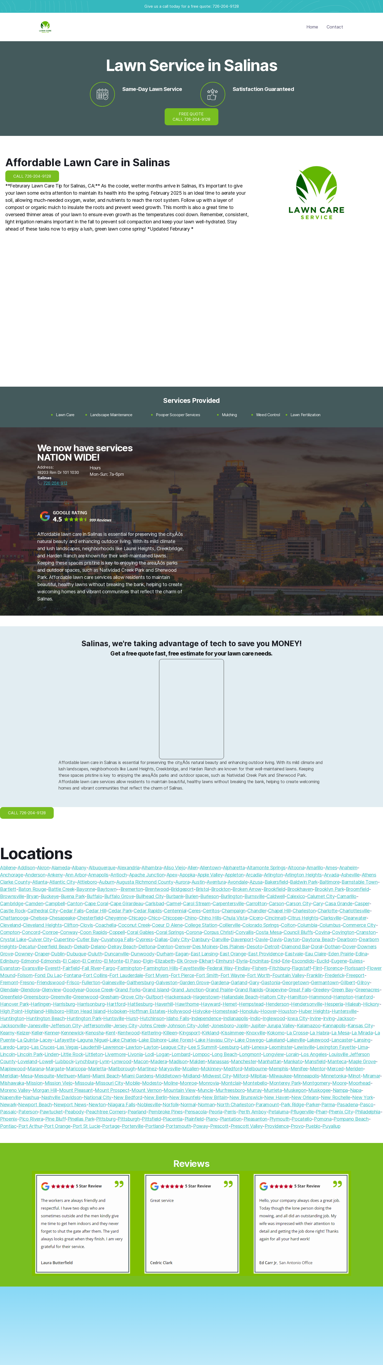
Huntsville (113, 1018)
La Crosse (297, 1033)
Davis (276, 939)
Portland (154, 1126)
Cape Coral (96, 903)
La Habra (319, 1033)
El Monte (113, 961)
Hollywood (179, 1011)
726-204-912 (55, 483)
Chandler (256, 910)
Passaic (8, 1111)
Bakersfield (276, 882)
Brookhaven (300, 889)
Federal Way (220, 968)
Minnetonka (333, 1076)
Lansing (362, 1040)
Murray (254, 1090)
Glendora (30, 989)
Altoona (296, 867)
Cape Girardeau (126, 903)
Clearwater (354, 918)
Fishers (259, 968)
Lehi (245, 1047)
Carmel (173, 903)
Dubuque (76, 954)
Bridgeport (182, 889)
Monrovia (209, 1083)
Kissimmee (232, 1033)
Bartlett (8, 889)
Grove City (132, 997)
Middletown (168, 1076)
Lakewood (318, 1040)
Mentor (317, 1068)
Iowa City (297, 1018)
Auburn (106, 882)
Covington (343, 932)
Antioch (118, 875)
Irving (329, 1018)
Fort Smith (207, 975)
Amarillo (314, 867)
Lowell (46, 1061)
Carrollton (256, 903)
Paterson (28, 1111)
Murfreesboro (230, 1090)
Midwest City (216, 1076)
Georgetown (295, 982)
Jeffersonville (97, 1025)
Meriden (354, 1068)
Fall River (91, 968)
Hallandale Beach (240, 997)
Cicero (256, 918)
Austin (198, 882)
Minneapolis (306, 1076)
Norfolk (170, 1104)
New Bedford (128, 1097)
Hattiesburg (140, 1004)
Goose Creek (99, 989)
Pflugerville (302, 1111)
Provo (297, 1126)
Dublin (58, 954)
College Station (201, 925)
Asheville (350, 875)
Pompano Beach (351, 1119)
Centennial (175, 910)
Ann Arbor (75, 875)
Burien (191, 896)
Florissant (354, 968)
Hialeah (353, 1004)
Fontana (72, 975)
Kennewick (72, 1033)
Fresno (27, 982)
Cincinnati (275, 918)
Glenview (51, 989)
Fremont (9, 982)
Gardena (220, 982)
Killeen (170, 1033)
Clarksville (330, 918)
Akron (43, 867)
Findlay (242, 968)
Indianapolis (235, 1018)
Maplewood (13, 1068)
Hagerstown (206, 997)
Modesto (151, 1083)
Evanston (10, 968)
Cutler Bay (88, 939)
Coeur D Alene (167, 925)
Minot (354, 1076)
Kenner (51, 1033)
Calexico (296, 896)
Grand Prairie (219, 989)
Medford (232, 1068)
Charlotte (328, 910)
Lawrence (113, 1047)
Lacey (46, 1040)
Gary (254, 982)
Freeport (355, 975)
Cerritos (211, 910)
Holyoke (201, 1011)
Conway (69, 932)
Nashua (31, 1097)
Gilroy (363, 982)
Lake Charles (123, 1040)
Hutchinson (152, 1018)
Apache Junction (147, 875)
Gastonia (270, 982)
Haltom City (273, 997)
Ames (331, 867)
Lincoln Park (30, 1054)
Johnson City (181, 1025)
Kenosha (94, 1033)
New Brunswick (245, 1097)
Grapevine (276, 989)
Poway (200, 1126)
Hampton (343, 997)
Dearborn (347, 939)
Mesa (26, 1076)
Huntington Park (84, 1018)
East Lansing (204, 954)
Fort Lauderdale (126, 975)
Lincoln (7, 1054)
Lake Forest (180, 1040)
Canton (75, 903)
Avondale (237, 882)
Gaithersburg (140, 982)
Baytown (106, 889)
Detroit (271, 946)
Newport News (70, 1104)
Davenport (242, 939)
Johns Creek (152, 1025)
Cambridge (11, 903)
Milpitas (258, 1076)
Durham (164, 954)
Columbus (330, 925)
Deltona (146, 946)
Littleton (94, 1054)
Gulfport (154, 997)
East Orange (233, 954)
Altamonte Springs (266, 867)
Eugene (339, 961)
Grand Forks (128, 989)
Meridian (9, 1076)
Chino (191, 918)
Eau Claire (315, 954)
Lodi (149, 1054)
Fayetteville (192, 968)
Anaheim (348, 867)
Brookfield (274, 889)
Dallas (161, 939)
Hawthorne (187, 1004)
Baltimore (329, 882)
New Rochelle (335, 1097)
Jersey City (125, 1025)
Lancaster (341, 1040)
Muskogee (319, 1090)
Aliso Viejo (174, 867)
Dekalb (81, 946)
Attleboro (87, 882)
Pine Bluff (55, 1119)
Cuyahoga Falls (117, 939)
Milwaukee (280, 1076)
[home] (45, 27)
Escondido (303, 961)
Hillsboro (54, 1011)
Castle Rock (12, 910)
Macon (141, 1061)
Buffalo (94, 896)
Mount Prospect (112, 1090)
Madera (158, 1061)
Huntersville (344, 1011)
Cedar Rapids (148, 910)
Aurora (182, 882)
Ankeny (55, 875)
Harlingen (41, 1004)
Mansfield (315, 1061)
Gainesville (113, 982)
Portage (110, 1126)
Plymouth (279, 1119)
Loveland (27, 1061)
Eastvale (294, 954)
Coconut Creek (134, 925)
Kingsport (189, 1033)
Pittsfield (151, 1119)
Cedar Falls (72, 910)
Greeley (321, 989)
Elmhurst (225, 961)
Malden (197, 1061)
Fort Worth (258, 975)
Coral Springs (170, 932)
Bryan (32, 896)
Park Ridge (292, 1104)
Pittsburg (106, 1119)
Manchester (243, 1061)
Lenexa (259, 1047)
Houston (287, 1011)
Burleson (209, 896)
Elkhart (206, 961)
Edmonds (51, 961)
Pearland (137, 1111)
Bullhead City (150, 896)
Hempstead (251, 1004)
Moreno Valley (15, 1090)
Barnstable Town (360, 882)
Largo (23, 1047)
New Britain (214, 1097)
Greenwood (85, 997)
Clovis (86, 925)
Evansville (32, 968)
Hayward (210, 1004)
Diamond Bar (295, 946)
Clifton (71, 925)
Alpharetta (234, 867)
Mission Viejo (59, 1083)
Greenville (61, 997)
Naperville (10, 1097)
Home (312, 27)
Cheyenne (115, 918)
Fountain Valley (288, 975)
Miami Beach (106, 1076)
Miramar (371, 1076)
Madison (178, 1061)
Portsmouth (178, 1126)
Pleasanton (255, 1119)
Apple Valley (210, 875)
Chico (154, 918)
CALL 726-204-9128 (32, 176)
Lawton (134, 1047)
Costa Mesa (268, 932)
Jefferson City (65, 1025)
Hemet (230, 1004)
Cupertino (64, 939)
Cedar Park (119, 910)
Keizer (22, 1033)
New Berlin (155, 1097)
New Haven (276, 1097)
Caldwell (276, 896)
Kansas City (360, 1025)
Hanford (364, 997)
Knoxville (255, 1033)
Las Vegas (67, 1047)
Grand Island (156, 989)
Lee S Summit (202, 1047)
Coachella (105, 925)
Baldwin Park (303, 882)
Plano (212, 1119)
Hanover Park (14, 1004)
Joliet (203, 1025)
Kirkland (210, 1033)
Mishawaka (12, 1083)
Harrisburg (64, 1004)
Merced (335, 1068)
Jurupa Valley (281, 1025)
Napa (355, 1090)
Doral (316, 946)
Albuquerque (102, 867)
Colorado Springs (260, 925)
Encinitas (259, 961)
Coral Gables (140, 932)
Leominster (280, 1047)
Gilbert (347, 982)
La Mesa (340, 1033)
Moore (339, 1083)
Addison (26, 867)
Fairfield (71, 968)
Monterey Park (284, 1083)
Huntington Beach (45, 1018)
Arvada (331, 875)
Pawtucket (51, 1111)
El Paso (133, 961)
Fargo (109, 968)
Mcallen (190, 1068)
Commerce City (359, 925)
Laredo (7, 1047)
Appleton (234, 875)
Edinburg (9, 961)
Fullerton (91, 982)
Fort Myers (157, 975)
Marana (35, 1068)
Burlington (231, 896)
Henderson (277, 1004)
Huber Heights (314, 1011)
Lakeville (296, 1040)
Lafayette (65, 1040)
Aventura (216, 882)
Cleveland (10, 925)
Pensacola (196, 1111)
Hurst (132, 1018)
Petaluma (278, 1111)
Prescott (219, 1126)
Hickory (371, 1004)
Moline (171, 1083)
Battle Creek (61, 889)
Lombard (181, 1054)
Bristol (202, 889)
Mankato (293, 1061)
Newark (8, 1104)
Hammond (320, 997)
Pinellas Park (81, 1119)
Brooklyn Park (329, 889)
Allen (193, 867)
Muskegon (295, 1090)
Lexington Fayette (336, 1047)
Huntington (12, 1018)
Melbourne (255, 1068)
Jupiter (258, 1025)
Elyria (242, 961)
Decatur (27, 946)
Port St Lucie (86, 1126)
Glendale (9, 989)
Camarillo (346, 896)
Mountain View (179, 1090)
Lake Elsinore (152, 1040)
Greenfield (11, 997)
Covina (322, 932)
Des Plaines (232, 946)
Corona (194, 932)
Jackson (345, 1018)
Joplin (242, 1025)
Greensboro (36, 997)
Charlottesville (354, 910)
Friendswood (51, 982)
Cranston (366, 932)
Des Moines (205, 946)
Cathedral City (42, 910)
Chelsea (38, 918)
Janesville (38, 1025)
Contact (335, 27)
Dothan (332, 946)
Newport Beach (35, 1104)
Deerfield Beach (55, 946)
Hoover (268, 1011)
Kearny (7, 1033)
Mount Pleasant (76, 1090)
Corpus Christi (219, 932)
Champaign (233, 910)
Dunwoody (143, 954)
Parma (328, 1104)
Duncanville (116, 954)
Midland (191, 1076)
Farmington (129, 968)
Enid (275, 961)
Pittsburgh (129, 1119)
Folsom (25, 975)
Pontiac (8, 1126)
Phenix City (341, 1111)
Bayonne (85, 889)
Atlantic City (62, 882)
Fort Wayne (232, 975)
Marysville (169, 1068)
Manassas (218, 1061)
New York (362, 1097)
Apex (171, 875)
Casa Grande (338, 903)
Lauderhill (91, 1047)
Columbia (307, 925)
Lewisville (304, 1047)
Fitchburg (279, 968)
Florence (333, 968)
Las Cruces (43, 1047)
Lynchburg (86, 1061)
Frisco (73, 982)
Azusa (256, 882)
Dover (348, 946)
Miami (83, 1076)
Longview (273, 1054)
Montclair (231, 1083)
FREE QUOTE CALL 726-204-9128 (191, 116)
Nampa (340, 1090)
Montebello (255, 1083)
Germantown (324, 982)
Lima (363, 1047)
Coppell (117, 932)
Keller (37, 1033)
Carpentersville (228, 903)
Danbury (201, 939)
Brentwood (157, 889)
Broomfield (357, 889)
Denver (182, 946)
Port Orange (57, 1126)
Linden (51, 1054)
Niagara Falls (121, 1104)
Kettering (151, 1033)
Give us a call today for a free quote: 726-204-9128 (191, 6)
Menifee (299, 1068)
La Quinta (27, 1040)
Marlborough (122, 1068)
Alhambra (151, 867)
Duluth (95, 954)
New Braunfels (184, 1097)
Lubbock (64, 1061)
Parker (312, 1104)
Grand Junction (187, 989)
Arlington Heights (303, 875)
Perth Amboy (252, 1111)
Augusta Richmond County (144, 882)
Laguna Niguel (92, 1040)
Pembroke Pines (165, 1111)
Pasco (366, 1104)
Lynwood (121, 1061)
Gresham (109, 997)
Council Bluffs (298, 932)
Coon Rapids (93, 932)
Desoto (255, 946)
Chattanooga (14, 918)
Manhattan (269, 1061)
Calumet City (321, 896)
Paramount (267, 1104)
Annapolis (98, 875)
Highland (33, 1011)
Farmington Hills (161, 968)
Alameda (60, 867)
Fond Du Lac (48, 975)
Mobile (132, 1083)
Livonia (135, 1054)
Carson (276, 903)
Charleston (304, 910)
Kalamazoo (309, 1025)
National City (97, 1097)
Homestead (225, 1011)
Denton (165, 946)
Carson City (298, 903)
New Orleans (305, 1097)
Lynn (104, 1061)
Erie (286, 961)
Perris (230, 1111)
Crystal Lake (13, 939)
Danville (220, 939)
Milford (240, 1076)
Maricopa (76, 1068)
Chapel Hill (279, 910)
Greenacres (367, 989)
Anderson (35, 875)
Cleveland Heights (42, 925)
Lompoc (201, 1054)
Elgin (148, 961)
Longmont (250, 1054)
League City (173, 1047)
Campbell (55, 903)
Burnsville (254, 896)
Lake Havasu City (213, 1040)
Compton (10, 932)
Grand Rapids (249, 989)
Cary (318, 903)
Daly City (180, 939)
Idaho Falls (177, 1018)
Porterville (132, 1126)
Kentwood (129, 1033)
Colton (288, 925)
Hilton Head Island (86, 1011)
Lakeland (275, 1040)
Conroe (50, 932)
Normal (188, 1104)
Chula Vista (235, 918)
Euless (356, 961)
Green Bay (342, 989)
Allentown (210, 867)
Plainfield (194, 1119)
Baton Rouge (32, 889)
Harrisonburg (91, 1004)
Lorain (292, 1054)
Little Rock (72, 1054)
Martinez (147, 1068)
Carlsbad (154, 903)
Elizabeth (165, 961)
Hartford (116, 1004)
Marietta (97, 1068)
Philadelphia (367, 1111)
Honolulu (249, 1011)
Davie (261, 939)
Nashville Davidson (61, 1097)
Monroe (188, 1083)
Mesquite (44, 1076)
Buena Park (73, 896)
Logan (162, 1054)
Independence (206, 1018)
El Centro (92, 961)
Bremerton (131, 889)
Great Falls (300, 989)
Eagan (182, 954)
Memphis (278, 1068)
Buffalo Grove (119, 896)
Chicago (137, 918)
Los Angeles (314, 1054)
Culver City (40, 939)
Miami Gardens (137, 1076)
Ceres (194, 910)
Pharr (321, 1111)
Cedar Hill (96, 910)
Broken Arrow (246, 889)
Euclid (323, 961)
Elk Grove (187, 961)
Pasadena (347, 1104)
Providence (277, 1126)
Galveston (166, 982)
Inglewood (274, 1018)
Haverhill (164, 1004)
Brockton (221, 889)
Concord (31, 932)
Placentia (172, 1119)
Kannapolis (334, 1025)
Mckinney (211, 1068)
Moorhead (359, 1083)
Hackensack (178, 997)
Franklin (314, 975)
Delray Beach (122, 946)
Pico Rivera (31, 1119)
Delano (98, 946)
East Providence (265, 954)
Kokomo (276, 1033)
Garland (239, 982)
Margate (55, 1068)
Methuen (65, 1076)
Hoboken (117, 1011)
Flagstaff (301, 968)
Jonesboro (222, 1025)
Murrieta (273, 1090)
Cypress (144, 939)
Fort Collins (95, 975)
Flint (317, 968)
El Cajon (71, 961)
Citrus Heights (303, 918)
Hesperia (333, 1004)
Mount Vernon (146, 1090)
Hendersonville (306, 1004)
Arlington (273, 875)
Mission (34, 1083)
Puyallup (331, 1126)
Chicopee (172, 918)
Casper (362, 903)
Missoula (84, 1083)
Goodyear (73, 989)
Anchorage (11, 875)
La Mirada (362, 1033)
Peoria (215, 1111)
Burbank (174, 896)
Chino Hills (210, 918)
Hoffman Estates (147, 1011)
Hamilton (297, 997)
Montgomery (316, 1083)
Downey (24, 954)
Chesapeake (62, 918)
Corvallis (244, 932)
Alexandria (128, 867)
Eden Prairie (340, 954)
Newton (97, 1104)
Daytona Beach (318, 939)
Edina (361, 954)
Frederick (334, 975)
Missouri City (109, 1083)
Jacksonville (13, 1025)
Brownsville (12, 896)
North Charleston (235, 1104)
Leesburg (229, 1047)
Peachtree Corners (106, 1111)
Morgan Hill (44, 1090)
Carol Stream (197, 903)
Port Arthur (30, 1126)
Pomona (323, 1119)
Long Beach (224, 1054)
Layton (151, 1047)
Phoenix (8, 1119)
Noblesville (148, 1104)
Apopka (187, 875)
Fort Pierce (182, 975)
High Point (11, 1011)
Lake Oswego (249, 1040)
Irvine (315, 1018)
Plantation (231, 1119)
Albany (79, 867)
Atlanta (39, 882)
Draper (42, 954)
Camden (34, 903)
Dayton (292, 939)
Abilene (7, 867)
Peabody (74, 1111)
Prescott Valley (247, 1126)
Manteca (336, 1061)
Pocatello (302, 1119)
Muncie (205, 1090)
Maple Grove (362, 1061)
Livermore (115, 1054)
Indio (255, 1018)
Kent (110, 1033)
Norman (206, 1104)
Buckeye (50, 896)
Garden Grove (194, 982)
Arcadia (254, 875)
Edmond (30, 961)
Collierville (229, 925)
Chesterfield (90, 918)
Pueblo (313, 1126)
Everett (52, 968)
